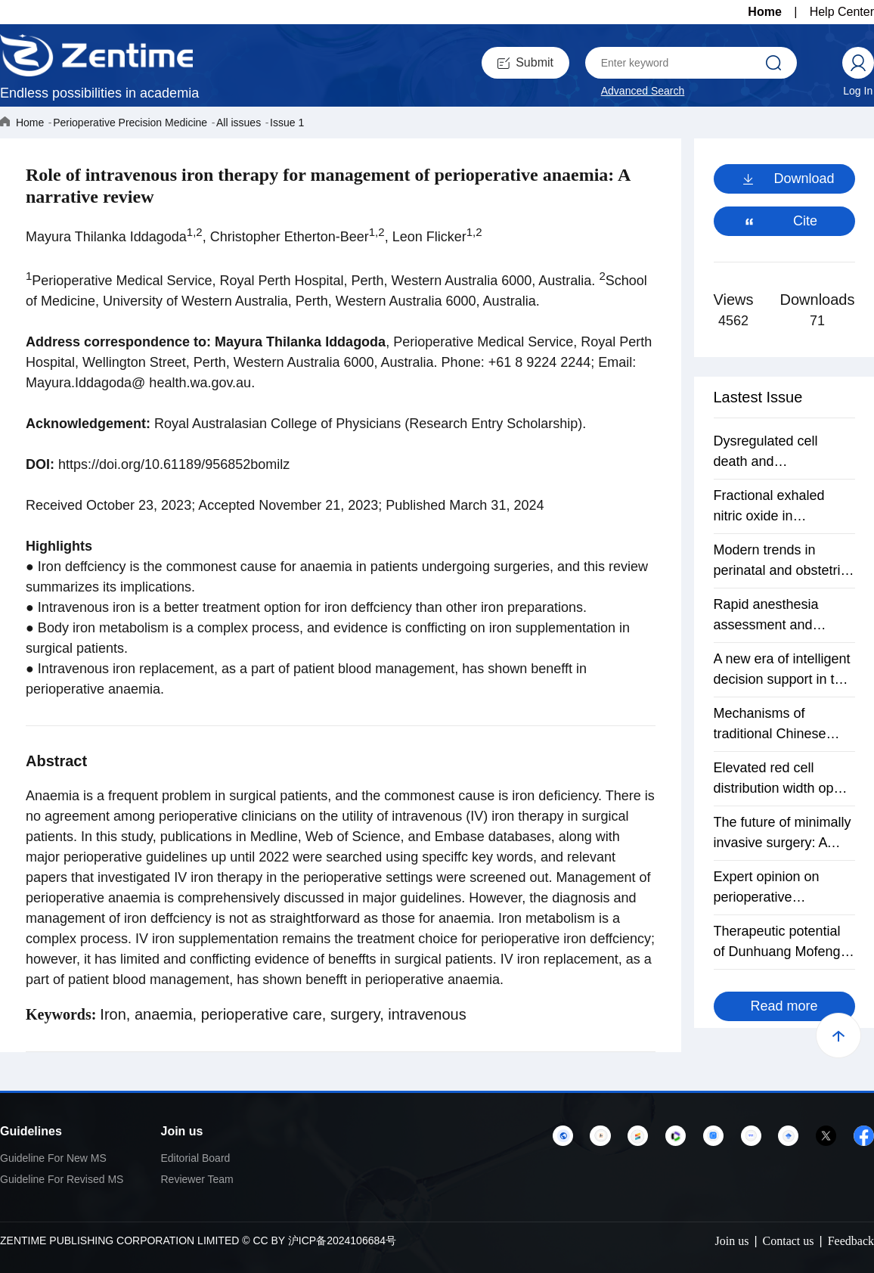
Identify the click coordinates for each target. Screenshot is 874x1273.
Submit (525, 62)
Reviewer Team (197, 1179)
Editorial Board (196, 1158)
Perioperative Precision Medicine (130, 122)
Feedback (851, 1240)
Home (764, 11)
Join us (182, 1131)
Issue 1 (287, 122)
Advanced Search (643, 91)
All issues (238, 122)
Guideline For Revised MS (61, 1179)
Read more (783, 1006)
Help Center (842, 11)
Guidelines (31, 1131)
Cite (805, 220)
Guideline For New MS (53, 1158)
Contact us (788, 1240)
